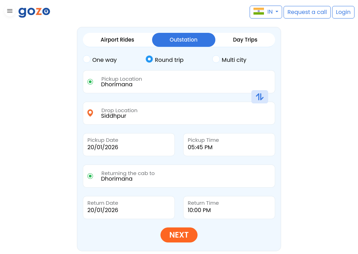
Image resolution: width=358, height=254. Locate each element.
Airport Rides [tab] (117, 39)
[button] (9, 12)
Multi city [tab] (229, 59)
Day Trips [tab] (245, 39)
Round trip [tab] (164, 59)
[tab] (114, 60)
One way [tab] (100, 59)
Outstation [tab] (184, 39)
